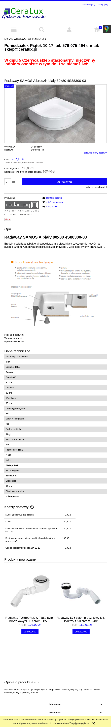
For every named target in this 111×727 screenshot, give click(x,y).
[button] (14, 30)
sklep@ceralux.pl (20, 49)
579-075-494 (73, 45)
